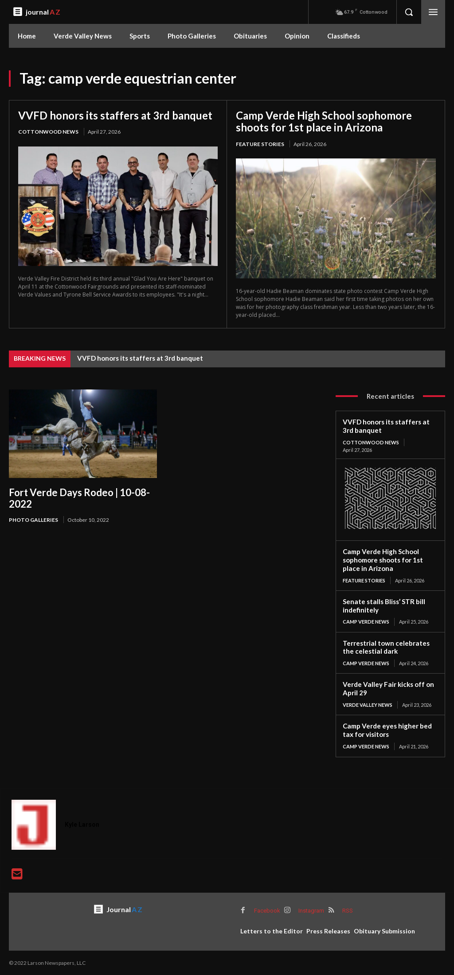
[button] (409, 12)
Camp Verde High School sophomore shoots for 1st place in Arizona (324, 121)
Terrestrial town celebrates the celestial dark (386, 647)
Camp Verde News (366, 621)
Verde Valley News (367, 704)
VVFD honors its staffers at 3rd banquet (115, 115)
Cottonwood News (48, 131)
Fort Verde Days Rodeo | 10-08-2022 (79, 497)
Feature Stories (260, 144)
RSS (347, 910)
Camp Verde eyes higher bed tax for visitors (387, 729)
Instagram (311, 910)
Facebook (267, 910)
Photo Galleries (33, 519)
